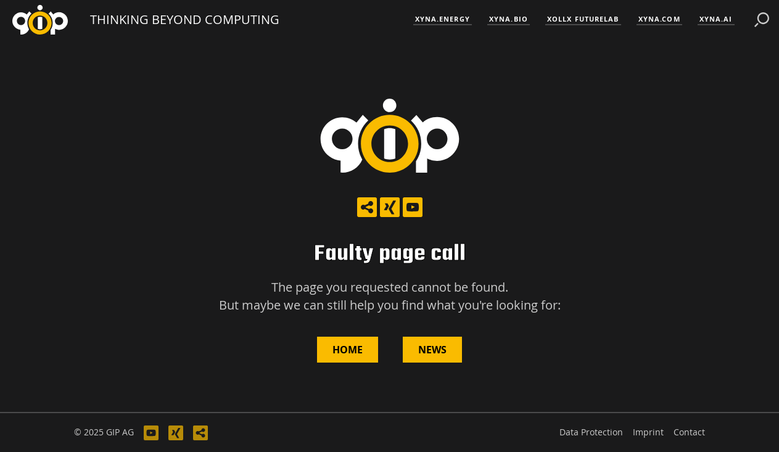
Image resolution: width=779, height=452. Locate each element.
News (432, 349)
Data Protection (591, 432)
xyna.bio (508, 18)
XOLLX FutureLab (583, 18)
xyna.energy (442, 18)
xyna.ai (716, 18)
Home (347, 349)
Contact (689, 432)
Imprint (648, 432)
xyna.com (659, 18)
